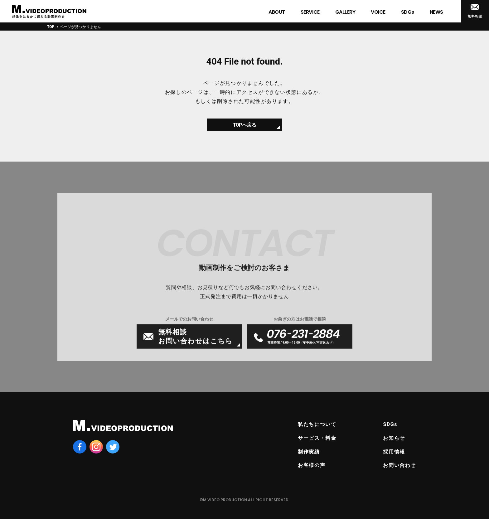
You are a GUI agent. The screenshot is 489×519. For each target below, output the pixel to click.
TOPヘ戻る (244, 127)
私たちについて (317, 424)
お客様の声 (311, 465)
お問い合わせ (399, 465)
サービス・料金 (317, 438)
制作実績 (309, 452)
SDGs (390, 424)
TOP (50, 27)
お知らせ (394, 438)
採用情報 (394, 452)
